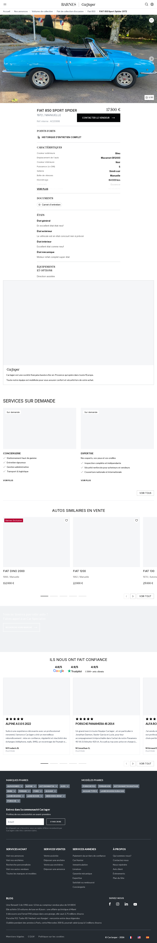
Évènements (119, 873)
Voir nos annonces (15, 855)
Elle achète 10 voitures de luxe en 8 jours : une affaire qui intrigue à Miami (41, 909)
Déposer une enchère (54, 860)
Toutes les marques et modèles (21, 873)
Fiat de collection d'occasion (70, 11)
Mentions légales (15, 936)
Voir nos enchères (15, 860)
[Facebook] (110, 904)
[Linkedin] (126, 904)
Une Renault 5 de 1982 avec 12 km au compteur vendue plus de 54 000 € (41, 905)
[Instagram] (117, 904)
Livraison (77, 869)
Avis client (118, 869)
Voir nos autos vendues (17, 869)
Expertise (77, 878)
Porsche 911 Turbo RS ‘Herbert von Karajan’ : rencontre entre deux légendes (43, 918)
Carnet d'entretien (49, 204)
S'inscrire (55, 821)
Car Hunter (78, 860)
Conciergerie (79, 887)
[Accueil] (78, 4)
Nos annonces (21, 11)
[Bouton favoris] (151, 20)
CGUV (31, 936)
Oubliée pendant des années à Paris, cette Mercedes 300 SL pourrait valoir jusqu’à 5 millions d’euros (54, 922)
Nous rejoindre (120, 864)
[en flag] (139, 937)
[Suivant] (151, 59)
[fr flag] (130, 937)
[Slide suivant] (132, 596)
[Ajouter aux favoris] (66, 520)
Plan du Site (118, 878)
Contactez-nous (121, 860)
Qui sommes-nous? (122, 855)
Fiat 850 (91, 11)
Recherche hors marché (21, 627)
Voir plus (42, 189)
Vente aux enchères (53, 864)
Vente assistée (51, 855)
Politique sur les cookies (51, 936)
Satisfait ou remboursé (83, 882)
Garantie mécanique (82, 873)
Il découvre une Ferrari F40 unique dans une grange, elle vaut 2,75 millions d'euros (45, 913)
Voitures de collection (42, 11)
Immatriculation (80, 864)
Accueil (6, 11)
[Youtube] (135, 904)
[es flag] (147, 937)
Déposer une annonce (54, 869)
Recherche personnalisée (18, 864)
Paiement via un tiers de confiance (89, 855)
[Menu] (5, 4)
